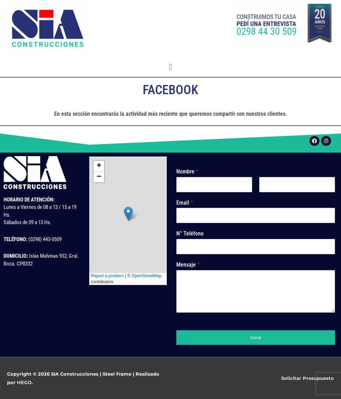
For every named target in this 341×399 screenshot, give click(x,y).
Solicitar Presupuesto (307, 378)
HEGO (24, 382)
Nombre (187, 171)
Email (184, 202)
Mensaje (188, 264)
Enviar (255, 337)
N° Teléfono (190, 233)
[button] (170, 66)
